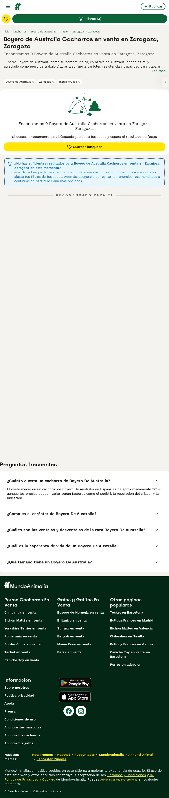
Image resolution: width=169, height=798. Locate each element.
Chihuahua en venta (20, 612)
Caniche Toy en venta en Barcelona (130, 654)
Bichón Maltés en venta (23, 620)
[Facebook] (68, 711)
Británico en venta (72, 620)
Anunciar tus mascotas (22, 727)
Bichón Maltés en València (131, 628)
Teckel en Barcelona (126, 612)
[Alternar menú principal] (8, 6)
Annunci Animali (141, 755)
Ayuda (9, 703)
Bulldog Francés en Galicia (131, 644)
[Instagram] (81, 711)
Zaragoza (46, 81)
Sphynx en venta (70, 628)
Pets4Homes (42, 755)
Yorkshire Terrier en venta (25, 628)
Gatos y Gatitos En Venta (78, 602)
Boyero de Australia (20, 81)
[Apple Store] (74, 697)
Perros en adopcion (125, 665)
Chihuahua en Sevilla (127, 636)
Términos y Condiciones (126, 775)
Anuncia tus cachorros (22, 735)
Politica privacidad (19, 696)
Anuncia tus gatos (18, 743)
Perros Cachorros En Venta (26, 602)
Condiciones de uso (20, 719)
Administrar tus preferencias (118, 779)
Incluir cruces (69, 81)
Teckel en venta (17, 652)
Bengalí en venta (70, 636)
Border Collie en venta (22, 644)
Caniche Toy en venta (21, 660)
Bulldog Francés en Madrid (131, 620)
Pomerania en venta (20, 636)
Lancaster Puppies (51, 759)
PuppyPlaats (84, 755)
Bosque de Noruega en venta (80, 612)
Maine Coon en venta (74, 644)
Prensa (10, 711)
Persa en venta (69, 652)
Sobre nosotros (16, 688)
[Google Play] (75, 682)
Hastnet (63, 755)
